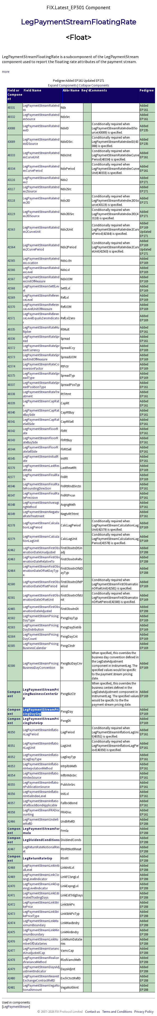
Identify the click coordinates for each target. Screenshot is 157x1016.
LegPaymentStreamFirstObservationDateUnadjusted (41, 550)
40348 (11, 505)
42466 (11, 821)
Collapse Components (94, 85)
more (5, 72)
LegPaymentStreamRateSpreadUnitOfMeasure (41, 357)
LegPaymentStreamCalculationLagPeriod (41, 525)
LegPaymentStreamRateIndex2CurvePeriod (41, 247)
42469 (11, 877)
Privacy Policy (144, 1012)
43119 (11, 214)
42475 (11, 932)
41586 (11, 666)
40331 (11, 107)
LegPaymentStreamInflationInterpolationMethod (40, 766)
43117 (11, 189)
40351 (11, 746)
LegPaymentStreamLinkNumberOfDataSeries (40, 941)
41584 (11, 636)
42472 (11, 904)
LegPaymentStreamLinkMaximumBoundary (40, 923)
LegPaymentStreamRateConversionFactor (41, 366)
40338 (11, 394)
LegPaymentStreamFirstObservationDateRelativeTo (41, 559)
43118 (11, 200)
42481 (11, 987)
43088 (11, 128)
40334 (11, 169)
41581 (11, 597)
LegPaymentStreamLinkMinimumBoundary (41, 932)
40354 (11, 775)
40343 (11, 440)
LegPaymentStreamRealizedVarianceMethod (41, 960)
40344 (11, 449)
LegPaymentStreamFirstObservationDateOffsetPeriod (41, 584)
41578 (11, 525)
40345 (11, 458)
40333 (11, 155)
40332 (11, 117)
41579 (11, 539)
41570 (11, 307)
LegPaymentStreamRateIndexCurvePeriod (41, 168)
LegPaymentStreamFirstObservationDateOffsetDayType (41, 570)
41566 (11, 270)
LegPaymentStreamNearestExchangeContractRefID (41, 978)
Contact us (92, 1012)
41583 (11, 627)
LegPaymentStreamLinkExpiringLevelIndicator (41, 886)
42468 (11, 867)
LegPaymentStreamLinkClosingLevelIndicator (41, 877)
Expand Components (62, 85)
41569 (11, 297)
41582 (11, 618)
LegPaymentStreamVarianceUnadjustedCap (41, 950)
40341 (11, 422)
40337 (11, 385)
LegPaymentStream (16, 1007)
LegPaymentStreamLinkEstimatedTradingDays (41, 895)
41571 (11, 318)
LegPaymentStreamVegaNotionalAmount (41, 987)
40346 (11, 486)
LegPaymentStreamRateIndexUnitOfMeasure (41, 279)
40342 (11, 431)
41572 (11, 348)
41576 (11, 468)
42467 (11, 849)
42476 (11, 941)
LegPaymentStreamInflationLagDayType (40, 757)
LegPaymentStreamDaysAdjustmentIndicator (41, 969)
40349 (11, 514)
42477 (11, 950)
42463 (11, 559)
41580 (11, 584)
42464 (11, 571)
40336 (11, 339)
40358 (11, 812)
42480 (11, 978)
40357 (11, 803)
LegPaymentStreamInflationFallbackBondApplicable (40, 803)
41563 (11, 229)
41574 (11, 366)
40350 (11, 732)
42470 (11, 886)
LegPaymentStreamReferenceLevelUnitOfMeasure (41, 307)
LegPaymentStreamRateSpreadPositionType (41, 385)
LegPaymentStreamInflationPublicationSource (40, 784)
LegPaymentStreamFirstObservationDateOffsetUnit (41, 597)
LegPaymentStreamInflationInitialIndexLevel (40, 794)
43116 (11, 180)
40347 (11, 495)
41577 (11, 477)
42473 (11, 914)
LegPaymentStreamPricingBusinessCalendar (40, 646)
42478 (11, 960)
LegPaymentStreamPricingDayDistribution (40, 627)
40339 (11, 403)
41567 (11, 279)
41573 (11, 357)
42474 (11, 923)
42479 (11, 969)
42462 (11, 550)
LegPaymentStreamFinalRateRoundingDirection (41, 486)
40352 (11, 757)
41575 (11, 375)
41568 (11, 288)
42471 (11, 895)
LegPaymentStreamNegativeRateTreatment (41, 514)
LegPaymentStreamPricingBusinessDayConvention (40, 665)
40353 (11, 766)
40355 (11, 784)
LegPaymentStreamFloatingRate (78, 22)
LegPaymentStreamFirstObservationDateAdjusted (41, 609)
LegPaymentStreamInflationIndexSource (40, 775)
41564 (11, 247)
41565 (11, 260)
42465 (11, 609)
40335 (11, 329)
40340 (11, 412)
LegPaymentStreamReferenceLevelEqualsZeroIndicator (41, 318)
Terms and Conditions (117, 1012)
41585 (11, 646)
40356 (11, 794)
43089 (11, 142)
